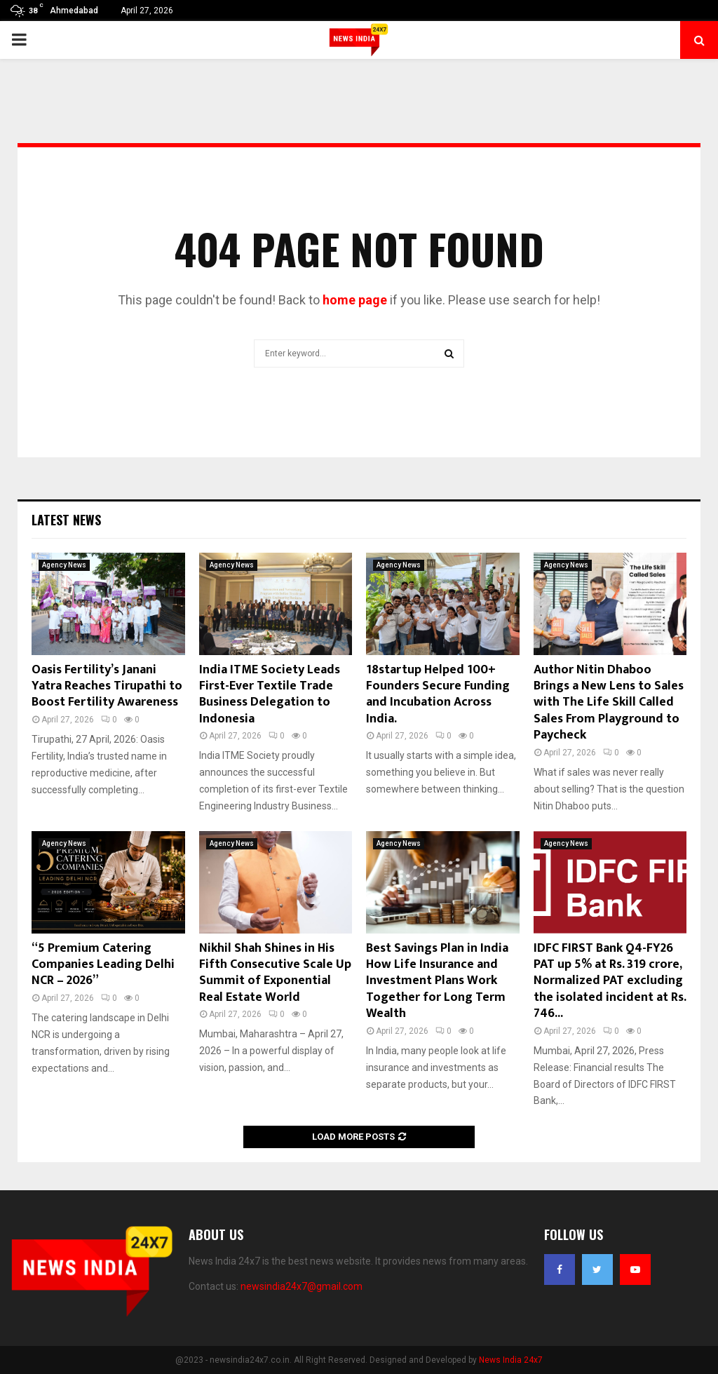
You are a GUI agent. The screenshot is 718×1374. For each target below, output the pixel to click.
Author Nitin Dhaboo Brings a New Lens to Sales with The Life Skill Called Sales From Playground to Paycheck (609, 702)
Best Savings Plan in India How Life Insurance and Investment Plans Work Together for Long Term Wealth (437, 981)
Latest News (66, 520)
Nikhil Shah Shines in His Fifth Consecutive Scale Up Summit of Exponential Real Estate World (275, 973)
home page (355, 299)
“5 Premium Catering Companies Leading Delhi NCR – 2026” (103, 965)
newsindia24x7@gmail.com (302, 1286)
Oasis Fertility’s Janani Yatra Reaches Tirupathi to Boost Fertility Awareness (107, 686)
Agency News (64, 565)
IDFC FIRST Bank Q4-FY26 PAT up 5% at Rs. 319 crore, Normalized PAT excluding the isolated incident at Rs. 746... (610, 981)
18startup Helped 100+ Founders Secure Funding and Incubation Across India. (438, 694)
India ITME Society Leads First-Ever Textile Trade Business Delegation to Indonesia (269, 694)
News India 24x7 (511, 1360)
